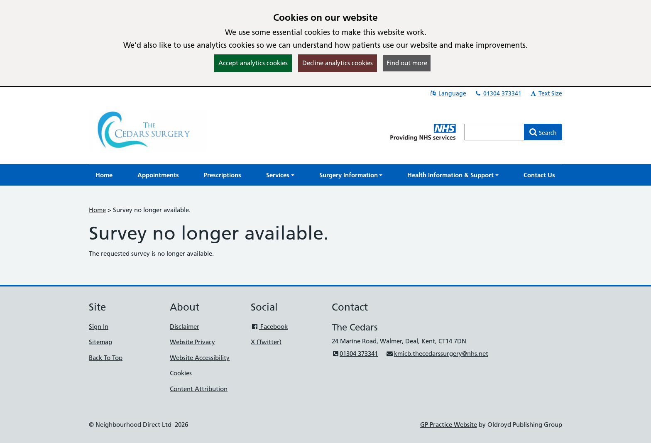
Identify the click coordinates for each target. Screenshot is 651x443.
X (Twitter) (266, 342)
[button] (280, 175)
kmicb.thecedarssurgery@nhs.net (437, 353)
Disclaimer (184, 326)
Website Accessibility (200, 358)
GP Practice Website (448, 424)
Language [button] (447, 93)
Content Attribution (199, 389)
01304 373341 (497, 93)
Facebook (269, 326)
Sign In (98, 326)
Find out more (407, 63)
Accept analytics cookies (253, 63)
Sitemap (100, 342)
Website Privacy (192, 342)
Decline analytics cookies (337, 63)
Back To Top (105, 358)
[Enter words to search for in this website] (494, 132)
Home (97, 210)
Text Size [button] (545, 93)
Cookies (181, 373)
